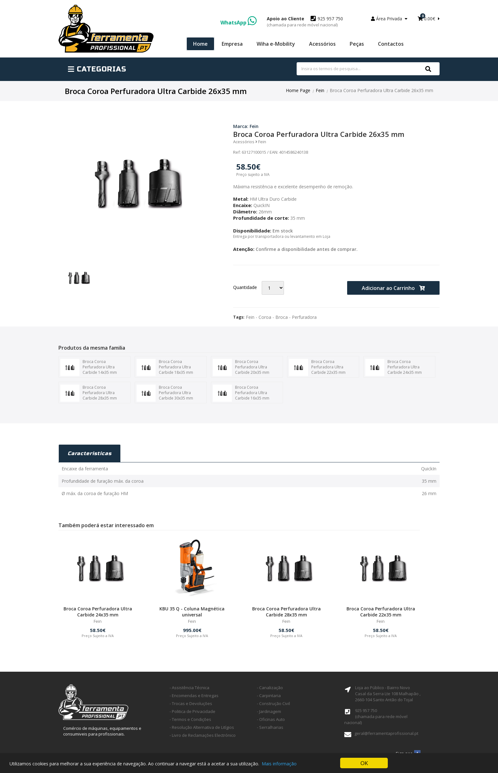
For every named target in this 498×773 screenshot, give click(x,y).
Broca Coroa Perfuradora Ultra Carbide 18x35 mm (165, 367)
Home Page (298, 90)
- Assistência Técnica (189, 687)
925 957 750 (305, 22)
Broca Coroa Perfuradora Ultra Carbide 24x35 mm (393, 367)
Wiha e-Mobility (276, 43)
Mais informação (279, 764)
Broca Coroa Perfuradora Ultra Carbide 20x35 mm (241, 367)
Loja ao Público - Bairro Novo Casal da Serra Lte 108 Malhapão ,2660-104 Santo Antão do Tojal (388, 693)
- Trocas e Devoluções (191, 703)
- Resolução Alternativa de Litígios (202, 727)
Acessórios (322, 43)
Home (200, 43)
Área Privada (389, 19)
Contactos (391, 43)
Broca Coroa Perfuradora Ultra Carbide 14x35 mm (88, 367)
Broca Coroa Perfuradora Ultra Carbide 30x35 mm (165, 393)
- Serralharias (270, 727)
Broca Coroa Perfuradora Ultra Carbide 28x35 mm (88, 393)
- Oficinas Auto (271, 719)
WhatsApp (238, 22)
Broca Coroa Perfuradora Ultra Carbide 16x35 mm (241, 393)
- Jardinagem (269, 711)
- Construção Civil (273, 703)
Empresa (232, 43)
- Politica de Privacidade (192, 711)
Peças (357, 43)
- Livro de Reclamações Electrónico (203, 735)
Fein (320, 90)
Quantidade (245, 287)
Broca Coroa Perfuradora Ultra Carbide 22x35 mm (317, 367)
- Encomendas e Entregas (194, 695)
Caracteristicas (89, 453)
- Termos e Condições (190, 719)
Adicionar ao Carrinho (393, 288)
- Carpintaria (269, 695)
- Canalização (270, 687)
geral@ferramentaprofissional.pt (386, 733)
